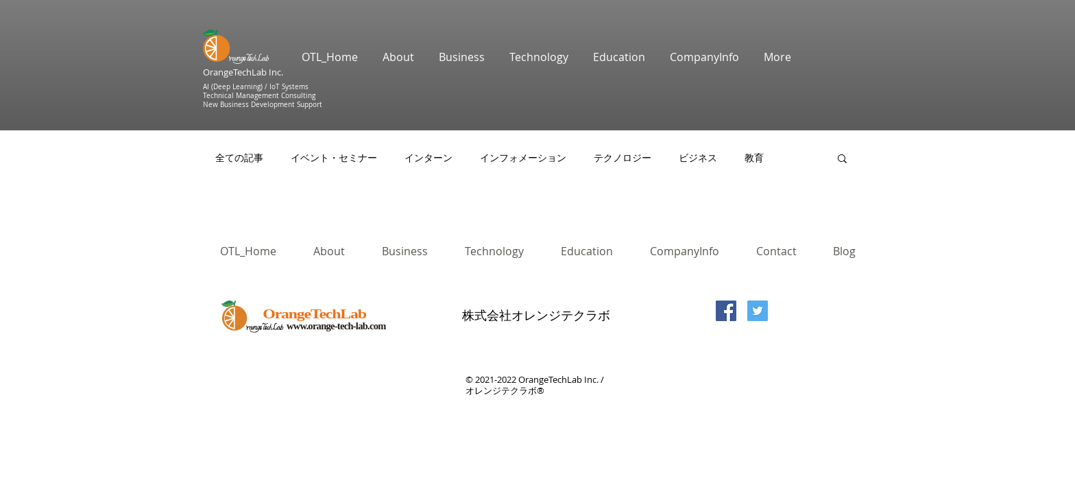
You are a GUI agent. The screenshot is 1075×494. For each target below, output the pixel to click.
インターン (428, 157)
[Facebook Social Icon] (726, 311)
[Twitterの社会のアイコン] (757, 311)
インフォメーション (523, 157)
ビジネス (698, 157)
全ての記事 (239, 157)
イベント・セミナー (334, 157)
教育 (754, 157)
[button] (842, 159)
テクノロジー (622, 157)
